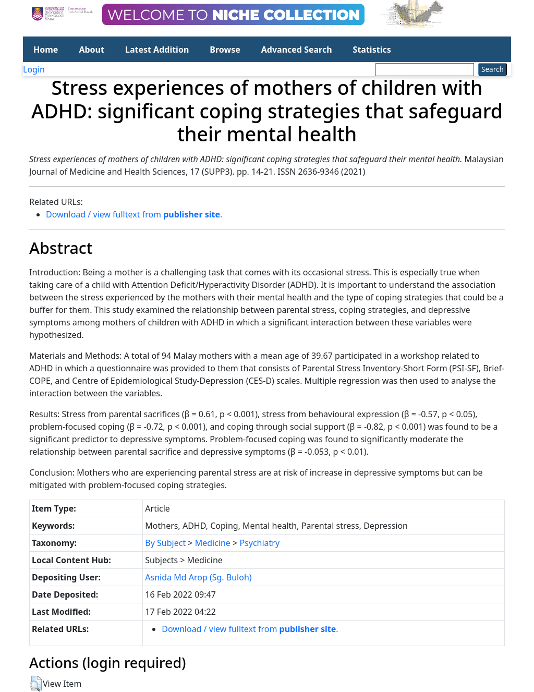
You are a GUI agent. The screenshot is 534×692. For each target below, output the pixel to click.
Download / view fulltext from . (134, 214)
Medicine (212, 543)
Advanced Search (296, 49)
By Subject (165, 543)
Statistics (372, 49)
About (91, 49)
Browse (225, 49)
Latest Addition (157, 49)
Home (45, 49)
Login (34, 69)
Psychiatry (259, 543)
